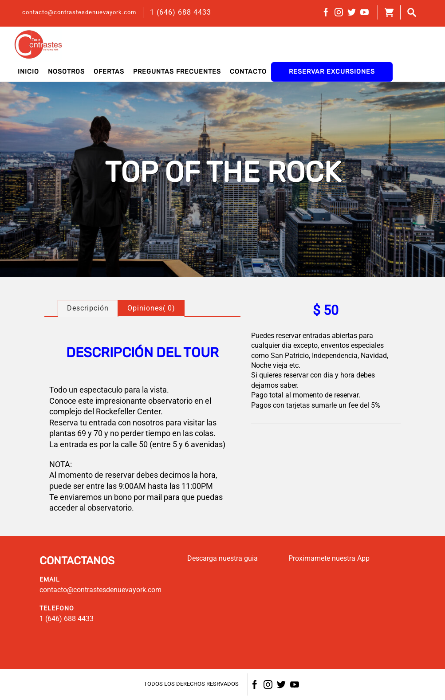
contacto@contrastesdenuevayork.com (79, 12)
